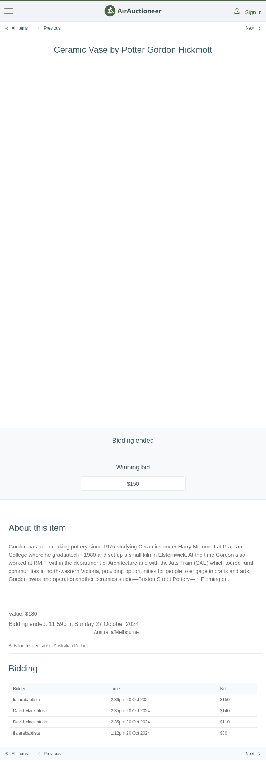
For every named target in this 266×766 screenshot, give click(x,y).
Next (253, 28)
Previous (48, 28)
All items (16, 28)
